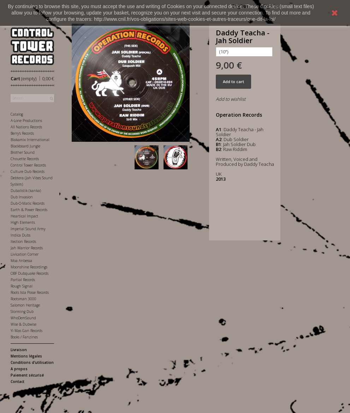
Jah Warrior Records (27, 247)
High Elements (23, 222)
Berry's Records (22, 133)
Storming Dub (22, 311)
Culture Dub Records (28, 171)
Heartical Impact (24, 216)
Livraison (19, 349)
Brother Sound (23, 152)
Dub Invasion (22, 196)
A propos (19, 368)
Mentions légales (26, 356)
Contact (17, 381)
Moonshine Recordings (29, 266)
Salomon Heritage (25, 305)
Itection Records (23, 241)
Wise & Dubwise (23, 324)
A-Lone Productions (26, 120)
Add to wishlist (230, 99)
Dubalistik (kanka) (26, 190)
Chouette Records (25, 158)
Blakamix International (30, 139)
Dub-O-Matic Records (28, 203)
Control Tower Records (28, 165)
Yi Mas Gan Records (26, 330)
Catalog (17, 114)
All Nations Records (26, 126)
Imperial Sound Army (28, 228)
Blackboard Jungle (25, 146)
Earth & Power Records (29, 209)
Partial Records (23, 279)
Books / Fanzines (24, 337)
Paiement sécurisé (27, 375)
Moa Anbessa (21, 260)
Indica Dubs (20, 235)
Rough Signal (21, 286)
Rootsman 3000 (23, 298)
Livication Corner (24, 254)
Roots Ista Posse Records (30, 292)
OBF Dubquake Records (29, 273)
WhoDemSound (23, 317)
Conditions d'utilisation (32, 362)
